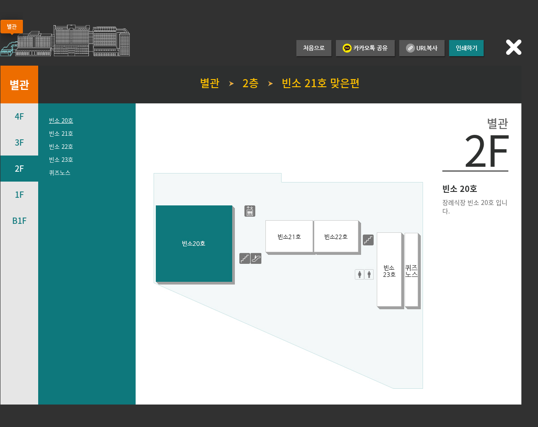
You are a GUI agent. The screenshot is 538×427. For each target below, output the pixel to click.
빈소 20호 (61, 120)
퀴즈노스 (60, 172)
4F (19, 116)
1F (19, 194)
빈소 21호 (61, 133)
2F (19, 168)
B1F (19, 220)
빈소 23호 (61, 159)
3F (19, 142)
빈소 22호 (61, 146)
